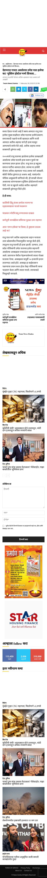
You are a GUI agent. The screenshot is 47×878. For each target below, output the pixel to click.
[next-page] (8, 475)
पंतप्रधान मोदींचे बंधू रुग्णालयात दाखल (18, 213)
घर (3, 64)
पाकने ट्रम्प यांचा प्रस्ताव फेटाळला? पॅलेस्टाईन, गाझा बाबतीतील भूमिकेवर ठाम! (23, 468)
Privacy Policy (25, 868)
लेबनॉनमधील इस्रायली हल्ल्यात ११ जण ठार (20, 820)
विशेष (5, 388)
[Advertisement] (23, 23)
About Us (18, 870)
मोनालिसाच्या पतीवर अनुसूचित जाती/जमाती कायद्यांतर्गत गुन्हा (21, 858)
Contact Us (28, 870)
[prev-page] (4, 475)
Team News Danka (10, 83)
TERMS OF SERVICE (11, 868)
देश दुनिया (6, 464)
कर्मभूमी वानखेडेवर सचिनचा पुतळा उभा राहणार (22, 220)
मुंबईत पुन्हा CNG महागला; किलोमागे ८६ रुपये (22, 391)
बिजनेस (5, 425)
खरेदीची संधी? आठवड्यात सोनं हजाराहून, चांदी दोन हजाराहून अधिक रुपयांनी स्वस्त (22, 429)
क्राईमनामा (9, 64)
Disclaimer (36, 868)
